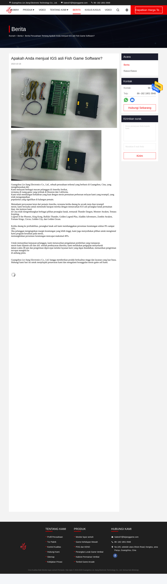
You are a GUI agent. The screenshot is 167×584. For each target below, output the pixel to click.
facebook (115, 556)
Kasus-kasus (93, 10)
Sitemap (50, 557)
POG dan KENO (83, 547)
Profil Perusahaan (55, 537)
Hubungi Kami (53, 552)
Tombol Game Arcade (85, 562)
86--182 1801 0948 (100, 3)
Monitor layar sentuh (85, 537)
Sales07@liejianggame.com (74, 3)
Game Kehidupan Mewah (87, 542)
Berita (77, 10)
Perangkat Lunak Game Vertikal (89, 552)
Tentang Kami (59, 10)
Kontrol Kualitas (54, 547)
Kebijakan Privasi (54, 562)
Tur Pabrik (51, 542)
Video (42, 10)
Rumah (15, 10)
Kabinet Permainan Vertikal (87, 557)
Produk (29, 10)
